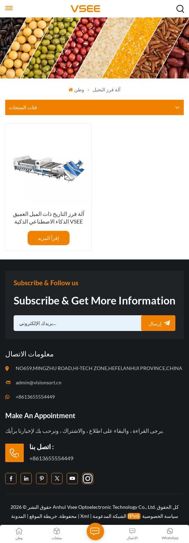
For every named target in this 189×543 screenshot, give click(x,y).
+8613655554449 (35, 397)
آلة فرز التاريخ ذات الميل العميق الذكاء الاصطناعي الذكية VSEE (48, 217)
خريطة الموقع (42, 516)
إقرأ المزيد (48, 238)
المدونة (18, 516)
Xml (84, 516)
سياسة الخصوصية (160, 516)
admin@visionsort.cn (38, 382)
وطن (76, 89)
